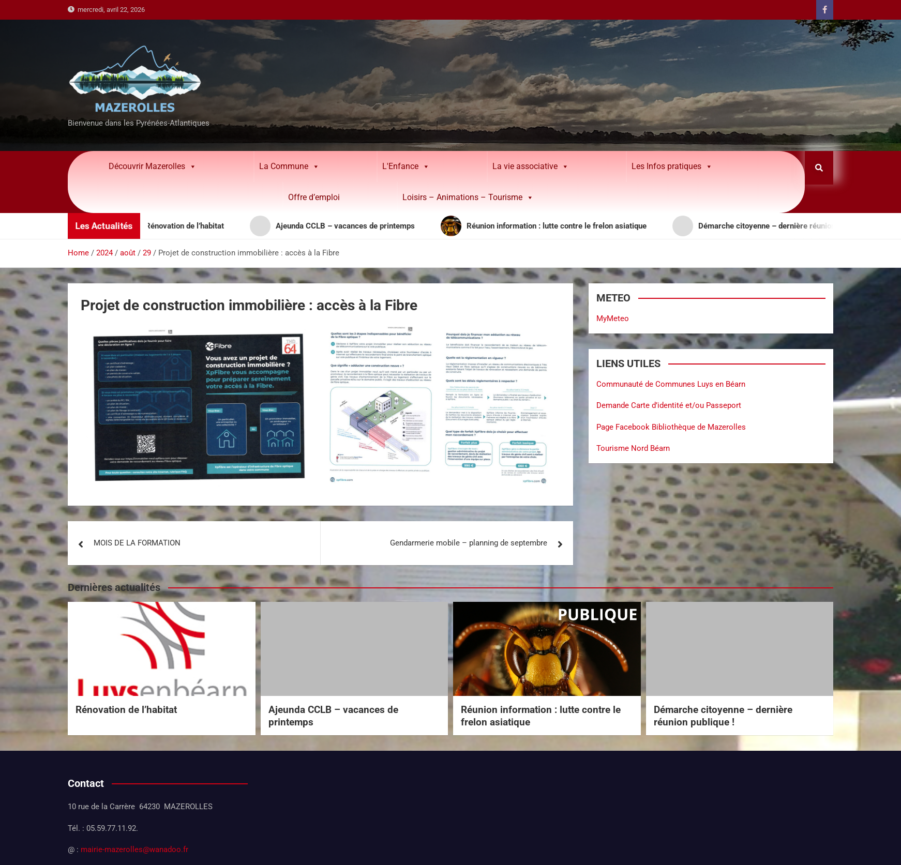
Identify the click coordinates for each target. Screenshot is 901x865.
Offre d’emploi (314, 197)
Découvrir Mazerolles (153, 166)
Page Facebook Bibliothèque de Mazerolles (671, 427)
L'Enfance (406, 166)
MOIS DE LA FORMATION (137, 543)
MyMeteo (612, 318)
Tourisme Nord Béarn (633, 448)
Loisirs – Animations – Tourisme (468, 197)
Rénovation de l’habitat (126, 710)
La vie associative (530, 166)
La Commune (289, 166)
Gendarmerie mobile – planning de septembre (468, 543)
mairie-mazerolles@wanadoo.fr (134, 849)
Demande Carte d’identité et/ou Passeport (668, 405)
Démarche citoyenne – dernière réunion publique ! (723, 716)
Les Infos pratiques (672, 166)
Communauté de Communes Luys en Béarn (670, 384)
